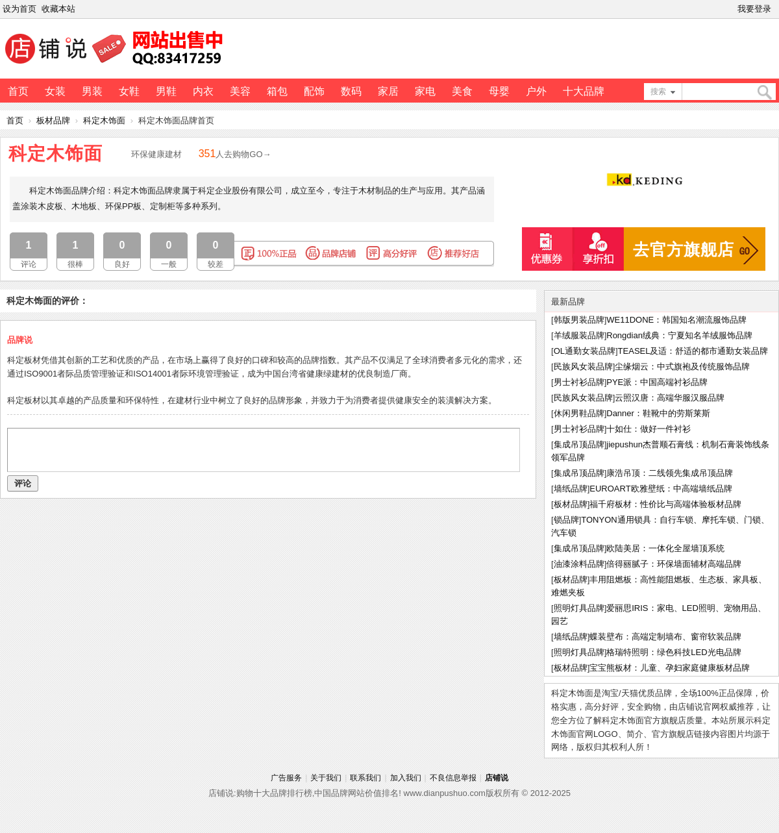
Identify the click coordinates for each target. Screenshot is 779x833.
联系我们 (365, 777)
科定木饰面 (104, 120)
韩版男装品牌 (579, 320)
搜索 (658, 91)
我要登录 (754, 9)
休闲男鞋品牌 (579, 413)
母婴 (499, 91)
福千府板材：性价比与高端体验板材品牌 (665, 504)
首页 (18, 91)
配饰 (314, 91)
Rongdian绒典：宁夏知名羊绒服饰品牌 (679, 335)
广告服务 (286, 777)
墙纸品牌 (570, 488)
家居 (388, 91)
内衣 (203, 91)
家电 (425, 91)
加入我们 (405, 777)
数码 (351, 91)
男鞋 (166, 91)
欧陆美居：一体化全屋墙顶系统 (665, 548)
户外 (536, 91)
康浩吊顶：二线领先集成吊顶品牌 (669, 473)
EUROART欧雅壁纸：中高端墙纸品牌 (660, 488)
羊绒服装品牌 (579, 335)
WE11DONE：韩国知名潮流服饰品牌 (676, 320)
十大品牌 (583, 91)
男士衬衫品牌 (579, 382)
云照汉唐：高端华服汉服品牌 (669, 398)
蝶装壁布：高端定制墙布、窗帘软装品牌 (665, 636)
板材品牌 (53, 120)
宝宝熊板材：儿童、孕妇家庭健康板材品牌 (669, 668)
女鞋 (129, 91)
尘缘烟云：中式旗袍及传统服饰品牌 (682, 366)
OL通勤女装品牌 (584, 351)
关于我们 (325, 777)
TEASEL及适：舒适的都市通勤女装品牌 (693, 351)
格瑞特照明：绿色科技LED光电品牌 (673, 652)
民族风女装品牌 (583, 366)
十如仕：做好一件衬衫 (648, 429)
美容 (240, 91)
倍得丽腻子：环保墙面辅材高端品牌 (673, 564)
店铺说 (496, 777)
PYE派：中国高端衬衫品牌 (657, 382)
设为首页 (19, 9)
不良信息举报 (453, 777)
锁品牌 (566, 520)
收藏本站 (58, 9)
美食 (462, 91)
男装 (92, 91)
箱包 (277, 91)
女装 (55, 91)
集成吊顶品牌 (579, 444)
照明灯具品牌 (579, 608)
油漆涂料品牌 (579, 564)
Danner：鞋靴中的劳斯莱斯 (658, 413)
